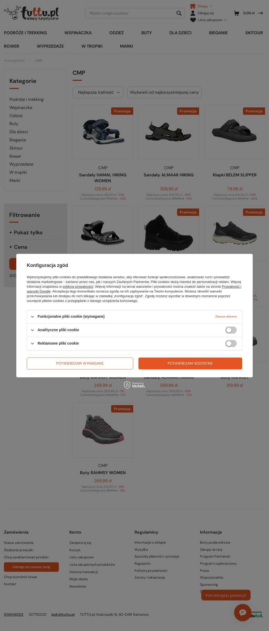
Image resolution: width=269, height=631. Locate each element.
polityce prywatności (78, 287)
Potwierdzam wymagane (80, 363)
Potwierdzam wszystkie (190, 363)
